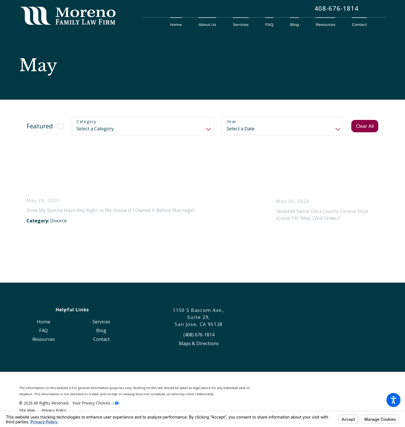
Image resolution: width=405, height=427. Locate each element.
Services (101, 321)
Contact (101, 339)
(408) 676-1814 (198, 334)
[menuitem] (180, 24)
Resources (43, 339)
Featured (40, 126)
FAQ (43, 330)
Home (43, 321)
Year (232, 121)
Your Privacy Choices (96, 403)
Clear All (365, 126)
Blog (101, 330)
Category (86, 121)
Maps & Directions (199, 343)
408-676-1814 (336, 8)
